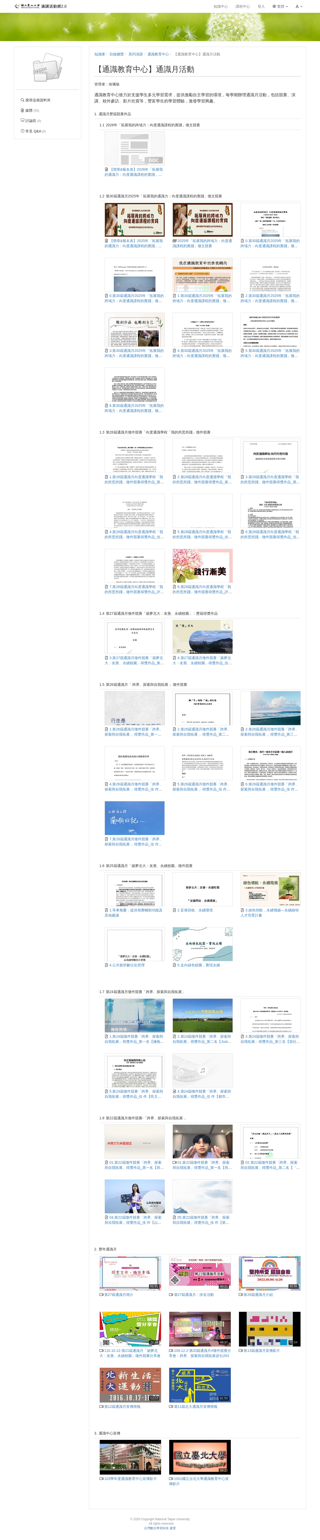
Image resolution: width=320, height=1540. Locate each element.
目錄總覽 (116, 54)
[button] (299, 6)
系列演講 (135, 54)
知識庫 (99, 54)
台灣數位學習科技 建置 (160, 1528)
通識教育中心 (158, 54)
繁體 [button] (280, 6)
